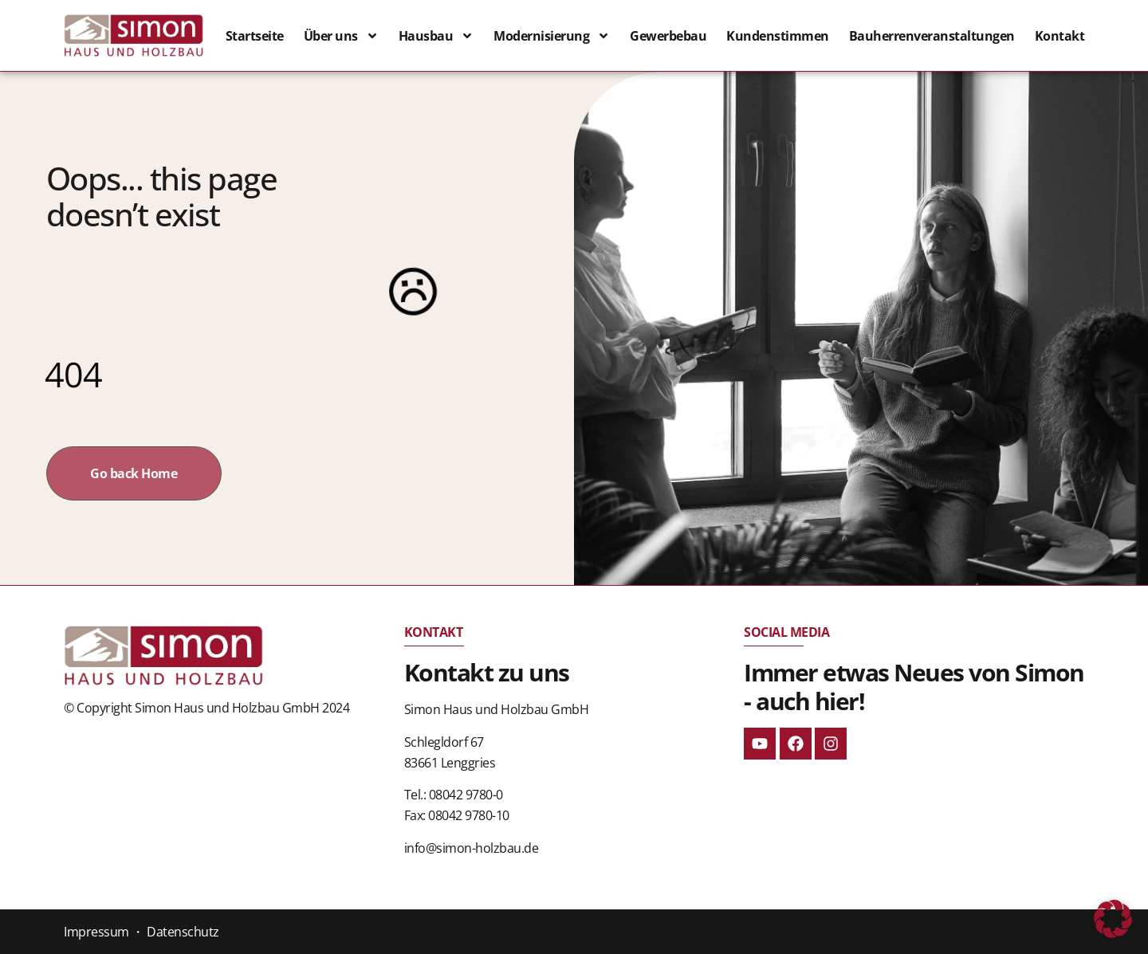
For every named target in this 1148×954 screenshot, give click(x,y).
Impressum (96, 931)
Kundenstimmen (777, 36)
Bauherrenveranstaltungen (932, 36)
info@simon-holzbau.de (471, 848)
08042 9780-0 (466, 794)
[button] (1113, 919)
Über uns (341, 36)
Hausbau (436, 36)
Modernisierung (551, 36)
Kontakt (1060, 36)
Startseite (255, 36)
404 (73, 374)
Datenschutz (183, 931)
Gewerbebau (668, 36)
